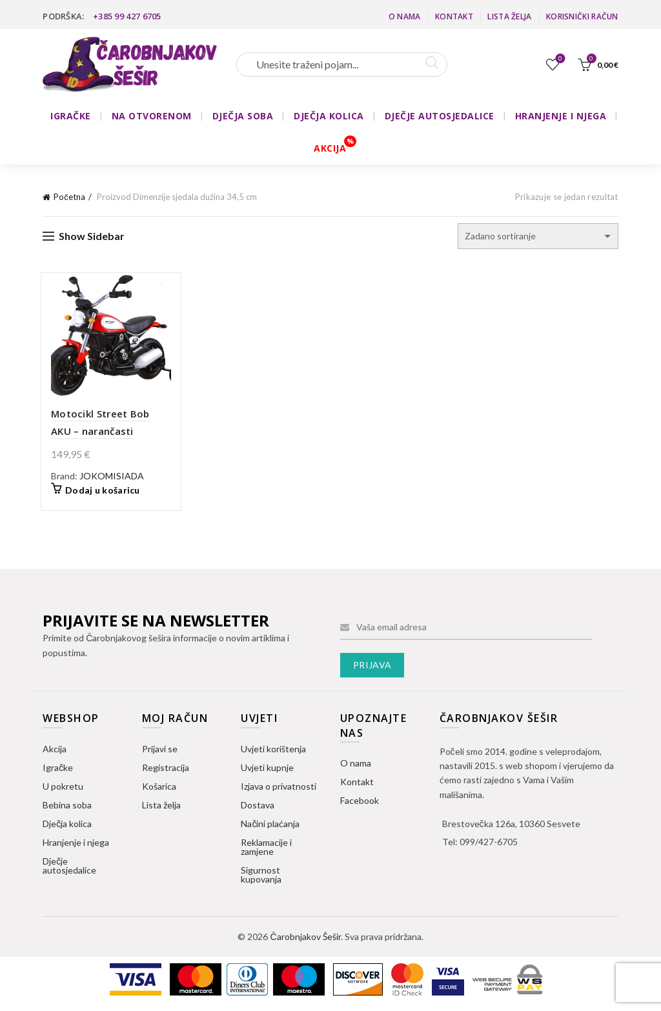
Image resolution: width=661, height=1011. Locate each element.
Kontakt (454, 16)
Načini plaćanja (270, 825)
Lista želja (509, 16)
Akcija (54, 750)
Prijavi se (160, 750)
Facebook (359, 802)
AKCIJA (330, 148)
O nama (405, 16)
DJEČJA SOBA (243, 116)
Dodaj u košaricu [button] (98, 492)
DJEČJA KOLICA (329, 116)
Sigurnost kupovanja (261, 876)
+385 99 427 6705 (127, 16)
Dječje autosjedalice (69, 867)
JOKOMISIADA (107, 477)
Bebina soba (67, 806)
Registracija (165, 769)
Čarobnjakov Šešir (305, 938)
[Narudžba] (538, 236)
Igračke (58, 769)
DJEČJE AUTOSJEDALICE (439, 116)
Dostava (257, 806)
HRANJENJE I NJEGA (561, 116)
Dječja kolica (67, 825)
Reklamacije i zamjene (266, 849)
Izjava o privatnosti (278, 788)
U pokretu (63, 788)
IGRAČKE (70, 116)
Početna (69, 197)
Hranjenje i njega (76, 844)
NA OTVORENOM (152, 116)
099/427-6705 (489, 844)
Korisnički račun (582, 16)
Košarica (159, 788)
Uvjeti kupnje (267, 769)
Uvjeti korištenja (273, 750)
